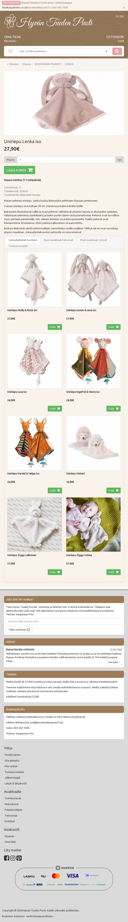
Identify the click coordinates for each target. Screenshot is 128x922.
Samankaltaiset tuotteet (22, 240)
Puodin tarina (12, 754)
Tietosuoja (11, 815)
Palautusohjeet (13, 809)
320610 (69, 64)
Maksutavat (11, 804)
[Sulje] (124, 8)
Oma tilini (12, 37)
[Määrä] (66, 159)
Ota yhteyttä (12, 760)
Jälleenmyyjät (12, 777)
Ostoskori (115, 37)
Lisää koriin (16, 170)
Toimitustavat (13, 798)
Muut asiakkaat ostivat (93, 240)
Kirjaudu (10, 41)
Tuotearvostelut (18, 246)
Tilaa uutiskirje (17, 629)
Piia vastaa (11, 766)
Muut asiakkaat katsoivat (58, 240)
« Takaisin (12, 64)
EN (121, 16)
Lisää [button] (53, 327)
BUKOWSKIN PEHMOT (48, 64)
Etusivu (27, 64)
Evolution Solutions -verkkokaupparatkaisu (27, 916)
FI (117, 16)
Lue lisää (114, 662)
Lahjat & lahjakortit (16, 783)
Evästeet (10, 821)
